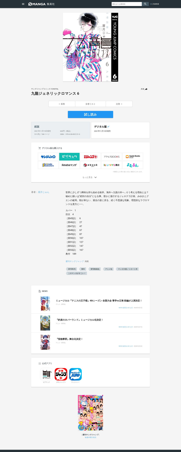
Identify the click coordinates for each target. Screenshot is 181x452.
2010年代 (72, 269)
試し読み (90, 114)
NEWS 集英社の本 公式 (126, 308)
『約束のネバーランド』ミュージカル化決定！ (79, 320)
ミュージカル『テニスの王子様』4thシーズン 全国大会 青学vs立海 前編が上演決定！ (99, 300)
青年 (83, 269)
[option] (90, 47)
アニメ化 (108, 269)
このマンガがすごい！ (77, 273)
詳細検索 (155, 4)
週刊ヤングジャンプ (75, 261)
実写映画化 (95, 269)
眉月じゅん (43, 192)
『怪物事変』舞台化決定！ (69, 339)
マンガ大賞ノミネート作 (127, 269)
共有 (142, 89)
